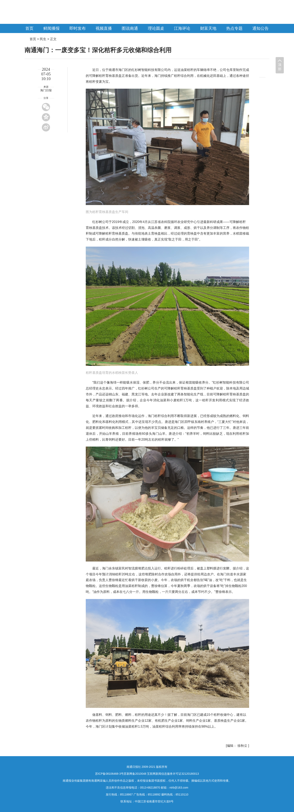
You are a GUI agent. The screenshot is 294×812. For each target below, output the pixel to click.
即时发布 (77, 28)
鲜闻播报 (51, 28)
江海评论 (182, 28)
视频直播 (104, 28)
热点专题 (234, 28)
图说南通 (130, 28)
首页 (29, 28)
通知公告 (260, 28)
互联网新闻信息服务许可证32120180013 (173, 773)
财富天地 (208, 28)
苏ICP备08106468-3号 (109, 773)
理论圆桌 (156, 28)
